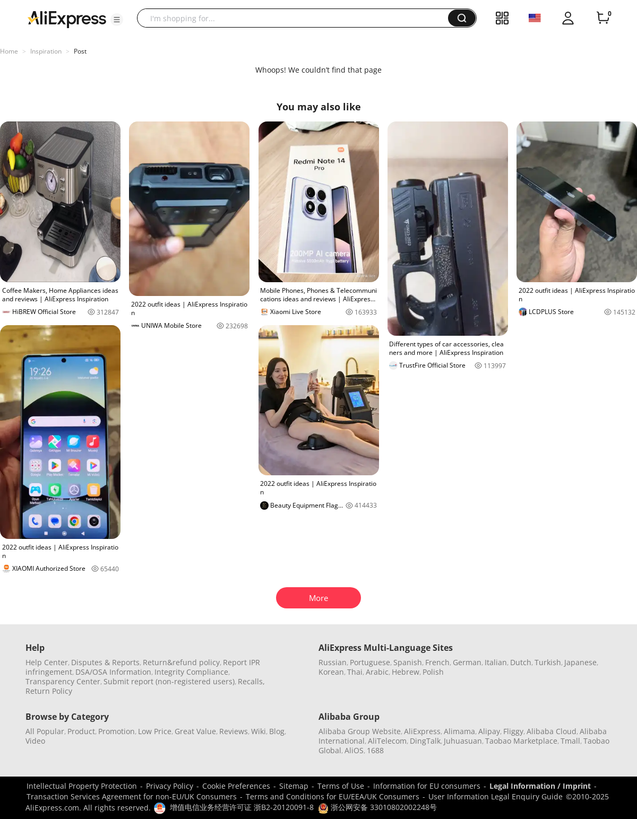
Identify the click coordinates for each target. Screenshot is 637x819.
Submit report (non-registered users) (169, 681)
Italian (496, 662)
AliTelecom (387, 741)
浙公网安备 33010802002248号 (377, 807)
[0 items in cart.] (603, 18)
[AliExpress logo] (66, 18)
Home (9, 51)
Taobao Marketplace (521, 741)
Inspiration (46, 51)
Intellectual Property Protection (82, 786)
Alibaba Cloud (551, 731)
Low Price (154, 731)
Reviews (233, 731)
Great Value (195, 731)
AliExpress (422, 731)
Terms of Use (340, 786)
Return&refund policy (181, 662)
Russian (332, 662)
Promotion (116, 731)
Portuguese (370, 662)
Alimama (459, 731)
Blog (277, 731)
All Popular (44, 731)
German (467, 662)
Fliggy (513, 731)
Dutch (520, 662)
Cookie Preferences (236, 786)
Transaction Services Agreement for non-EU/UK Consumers (132, 796)
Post (80, 51)
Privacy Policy (169, 786)
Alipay (489, 731)
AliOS (354, 750)
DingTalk (425, 741)
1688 (375, 750)
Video (35, 741)
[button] (116, 19)
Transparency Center (62, 681)
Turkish (548, 662)
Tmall (570, 741)
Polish (433, 672)
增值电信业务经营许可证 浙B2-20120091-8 (242, 807)
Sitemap (293, 786)
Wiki (258, 731)
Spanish (407, 662)
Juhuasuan (463, 741)
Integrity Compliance (191, 672)
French (437, 662)
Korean (331, 672)
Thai (355, 672)
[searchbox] (296, 18)
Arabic (377, 672)
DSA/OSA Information (113, 672)
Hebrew (405, 672)
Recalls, (251, 681)
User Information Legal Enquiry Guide (495, 796)
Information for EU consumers (426, 786)
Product (81, 731)
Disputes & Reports (105, 662)
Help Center (46, 662)
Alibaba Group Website (359, 731)
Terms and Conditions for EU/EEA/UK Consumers (332, 796)
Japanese (580, 662)
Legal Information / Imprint (540, 786)
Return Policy (48, 691)
